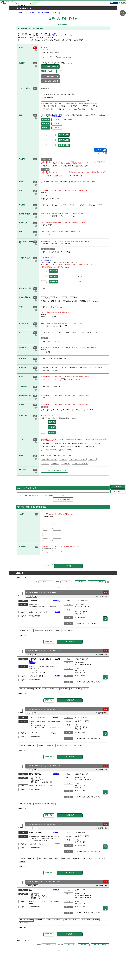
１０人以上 (55, 410)
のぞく (79, 271)
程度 (58, 326)
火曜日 (51, 332)
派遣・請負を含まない (61, 358)
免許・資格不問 (64, 243)
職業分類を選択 (64, 135)
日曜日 (89, 332)
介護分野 (62, 459)
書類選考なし (46, 443)
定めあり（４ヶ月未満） (76, 205)
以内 (65, 326)
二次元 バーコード (105, 611)
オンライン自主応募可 (48, 446)
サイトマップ (33, 949)
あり (43, 216)
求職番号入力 (63, 24)
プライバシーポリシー (58, 949)
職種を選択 (45, 119)
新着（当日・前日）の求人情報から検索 (54, 182)
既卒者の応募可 (46, 225)
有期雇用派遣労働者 (66, 166)
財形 (90, 367)
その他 (60, 341)
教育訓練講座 (45, 260)
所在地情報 (100, 949)
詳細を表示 (48, 633)
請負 (49, 358)
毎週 (53, 341)
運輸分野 (54, 463)
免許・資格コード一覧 (47, 258)
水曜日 (59, 332)
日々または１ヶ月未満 (94, 205)
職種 (44, 106)
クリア (57, 119)
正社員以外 (53, 166)
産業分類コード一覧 (47, 416)
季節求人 (57, 57)
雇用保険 (44, 367)
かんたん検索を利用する (50, 35)
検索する (117, 479)
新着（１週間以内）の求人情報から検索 (82, 182)
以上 (52, 326)
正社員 (44, 166)
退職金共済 (55, 370)
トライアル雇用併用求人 (49, 450)
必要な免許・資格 (48, 109)
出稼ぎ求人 (66, 57)
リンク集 (24, 949)
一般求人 (44, 47)
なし (73, 216)
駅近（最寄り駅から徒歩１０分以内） (70, 446)
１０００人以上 (89, 410)
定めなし (44, 205)
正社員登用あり (58, 443)
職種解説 (56, 592)
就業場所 (85, 106)
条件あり (62, 216)
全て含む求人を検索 (63, 94)
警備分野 (44, 463)
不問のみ (44, 199)
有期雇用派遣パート (60, 176)
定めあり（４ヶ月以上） (58, 205)
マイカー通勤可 (71, 443)
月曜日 (44, 332)
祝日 (96, 332)
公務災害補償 (82, 367)
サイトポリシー (44, 949)
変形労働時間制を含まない (89, 301)
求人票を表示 (70, 634)
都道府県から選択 (50, 66)
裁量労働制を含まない (71, 301)
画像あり (57, 604)
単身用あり (45, 386)
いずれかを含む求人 (48, 94)
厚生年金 (71, 367)
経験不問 (53, 243)
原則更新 (53, 216)
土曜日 (82, 332)
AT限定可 (67, 252)
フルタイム (47, 50)
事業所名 (53, 106)
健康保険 (62, 367)
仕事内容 (63, 106)
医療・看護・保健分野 (48, 459)
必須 (43, 252)
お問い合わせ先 (90, 949)
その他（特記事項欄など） (79, 109)
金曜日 (74, 332)
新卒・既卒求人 (46, 57)
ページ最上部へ (123, 949)
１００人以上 (66, 410)
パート (57, 50)
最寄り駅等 (74, 106)
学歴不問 (44, 243)
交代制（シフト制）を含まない (51, 301)
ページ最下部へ (123, 13)
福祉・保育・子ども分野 (77, 459)
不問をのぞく (55, 199)
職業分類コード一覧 (57, 116)
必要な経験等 (62, 109)
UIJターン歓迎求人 (66, 450)
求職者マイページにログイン (27, 12)
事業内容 (95, 106)
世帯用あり (55, 386)
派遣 (43, 358)
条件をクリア (47, 559)
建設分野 (91, 459)
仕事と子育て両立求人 (79, 463)
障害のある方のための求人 (50, 52)
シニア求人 (65, 463)
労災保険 (53, 367)
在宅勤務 (96, 443)
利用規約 (69, 949)
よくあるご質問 (79, 949)
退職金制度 (45, 370)
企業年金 (98, 367)
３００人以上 (77, 410)
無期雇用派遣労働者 (81, 166)
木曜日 (67, 332)
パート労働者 (46, 176)
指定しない (45, 307)
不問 (59, 252)
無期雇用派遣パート (75, 176)
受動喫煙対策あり (90, 446)
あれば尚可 (51, 252)
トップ (18, 5)
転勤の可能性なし (85, 443)
